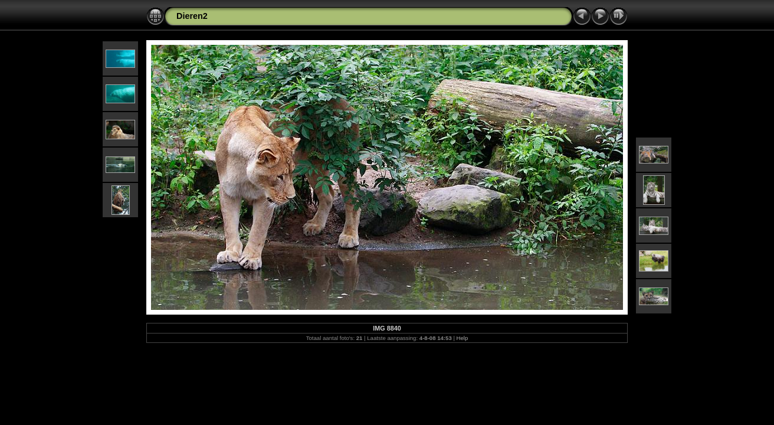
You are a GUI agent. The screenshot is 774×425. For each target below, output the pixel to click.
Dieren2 (192, 16)
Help (462, 338)
